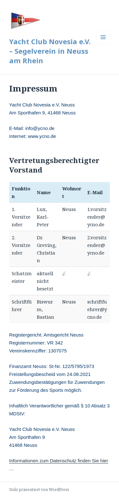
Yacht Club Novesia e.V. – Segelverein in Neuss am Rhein (50, 51)
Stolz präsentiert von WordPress (39, 489)
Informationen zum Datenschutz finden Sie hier (58, 460)
